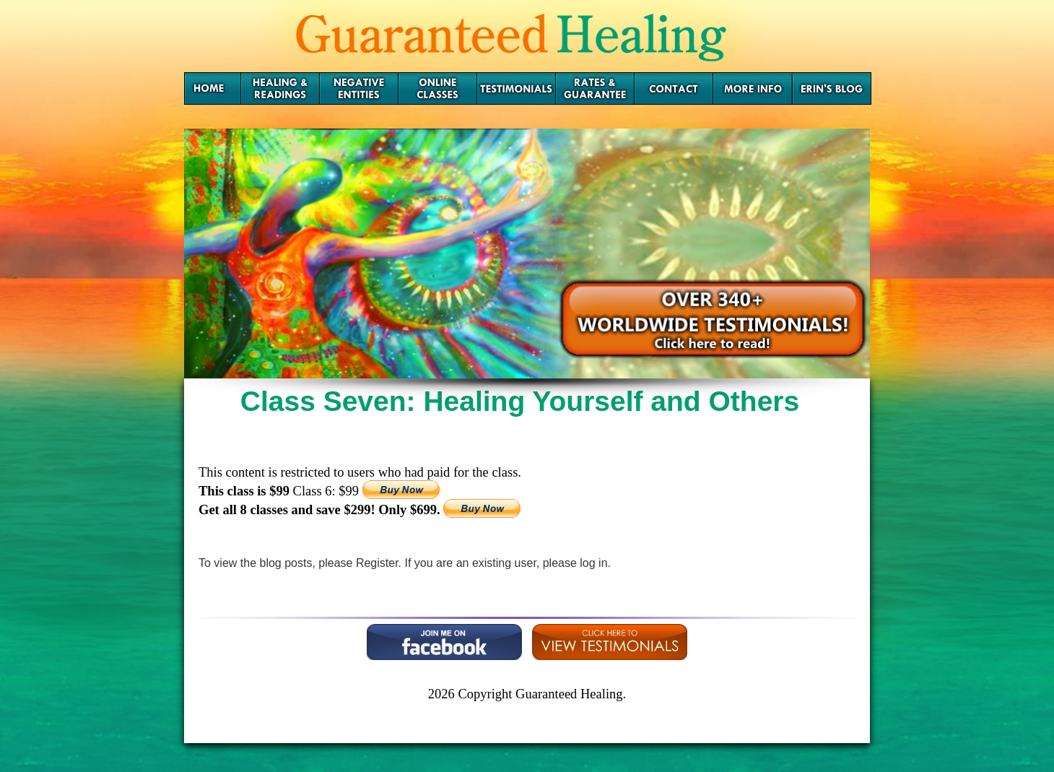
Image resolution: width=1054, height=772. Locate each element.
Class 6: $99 (327, 491)
